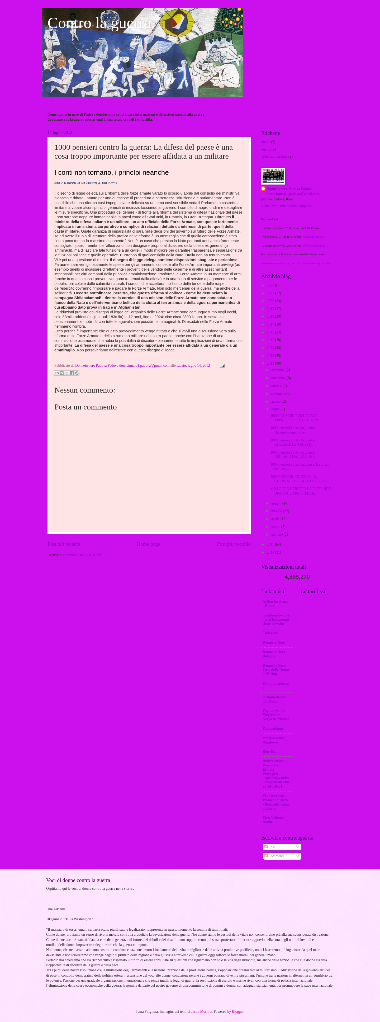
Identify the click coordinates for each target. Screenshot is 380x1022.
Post (269, 847)
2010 (271, 552)
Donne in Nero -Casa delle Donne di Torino (276, 669)
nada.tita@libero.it (313, 236)
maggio (277, 511)
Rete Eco (269, 751)
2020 (271, 301)
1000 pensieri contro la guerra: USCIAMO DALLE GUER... (293, 454)
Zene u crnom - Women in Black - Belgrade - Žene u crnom (276, 802)
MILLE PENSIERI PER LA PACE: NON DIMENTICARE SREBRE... (300, 491)
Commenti (274, 856)
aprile (276, 519)
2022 (271, 285)
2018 (271, 316)
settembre (278, 393)
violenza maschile (274, 156)
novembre (279, 378)
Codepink (270, 633)
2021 (271, 293)
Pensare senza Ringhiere (273, 740)
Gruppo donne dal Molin (274, 699)
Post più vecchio (234, 544)
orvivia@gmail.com (314, 245)
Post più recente (64, 544)
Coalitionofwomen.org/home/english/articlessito (276, 619)
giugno (276, 503)
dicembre (278, 370)
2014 (271, 348)
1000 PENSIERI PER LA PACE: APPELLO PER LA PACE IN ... (296, 418)
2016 (271, 332)
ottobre (277, 386)
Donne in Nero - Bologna (275, 654)
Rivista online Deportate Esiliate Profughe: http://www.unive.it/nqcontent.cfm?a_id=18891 (276, 773)
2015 (271, 340)
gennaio (277, 534)
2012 (271, 363)
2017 (271, 324)
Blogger (238, 1012)
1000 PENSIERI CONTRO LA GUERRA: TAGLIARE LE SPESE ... (299, 479)
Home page (148, 544)
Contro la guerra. (101, 22)
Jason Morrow (201, 1012)
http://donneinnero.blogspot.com (311, 263)
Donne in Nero (274, 642)
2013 (271, 356)
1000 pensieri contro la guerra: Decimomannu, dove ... (292, 430)
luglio (276, 409)
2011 (271, 545)
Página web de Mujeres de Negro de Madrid (276, 715)
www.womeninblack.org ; (277, 263)
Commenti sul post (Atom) (82, 555)
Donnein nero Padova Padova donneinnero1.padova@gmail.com (293, 191)
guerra (265, 149)
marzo (276, 527)
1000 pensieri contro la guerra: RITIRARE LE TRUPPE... (292, 442)
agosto (276, 401)
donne (265, 142)
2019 (271, 309)
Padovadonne (273, 729)
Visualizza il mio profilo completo (286, 206)
